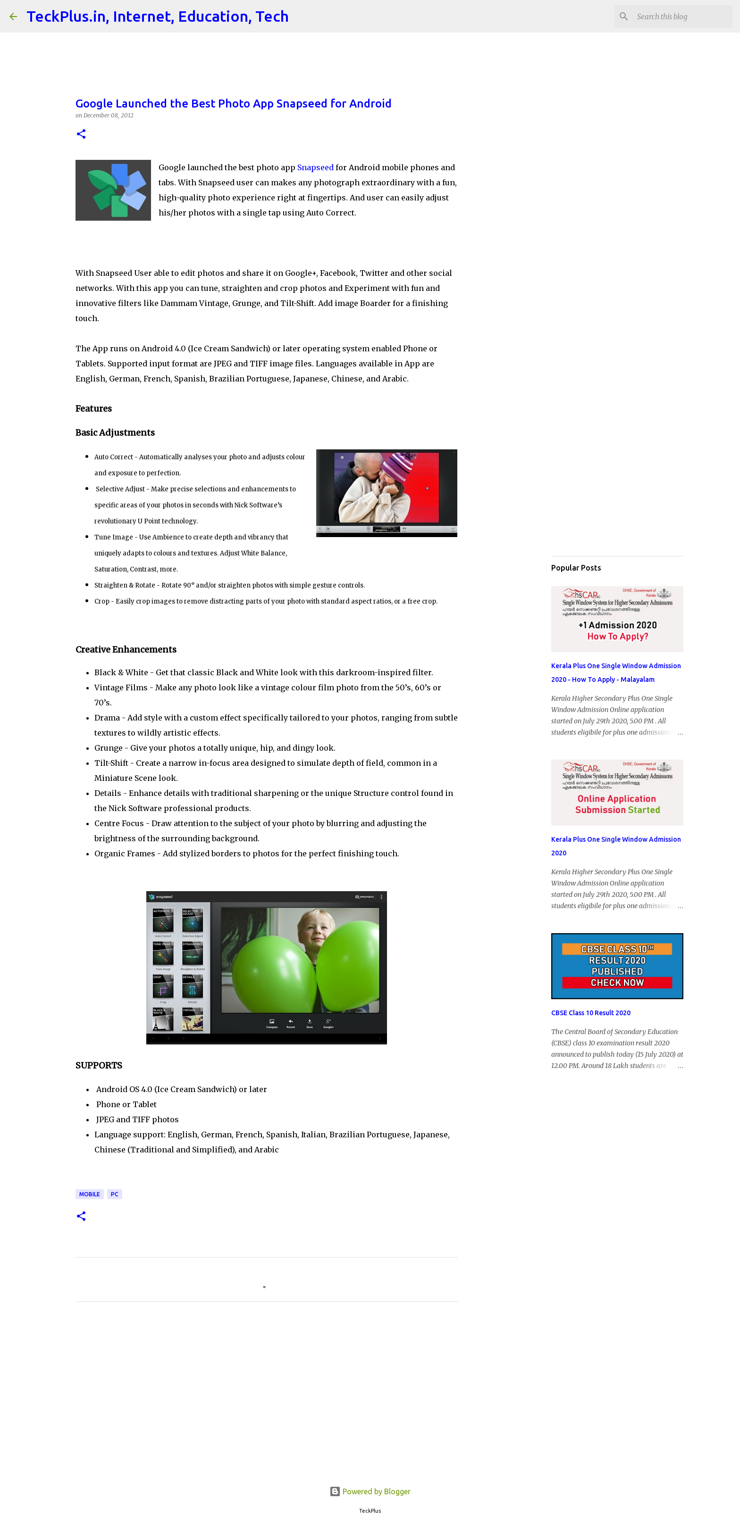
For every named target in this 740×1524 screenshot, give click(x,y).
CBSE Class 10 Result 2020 (591, 1013)
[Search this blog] (682, 16)
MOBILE (89, 1194)
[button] (81, 134)
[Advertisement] (267, 1397)
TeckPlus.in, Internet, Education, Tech (157, 16)
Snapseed (315, 167)
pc (114, 1194)
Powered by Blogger (370, 1491)
